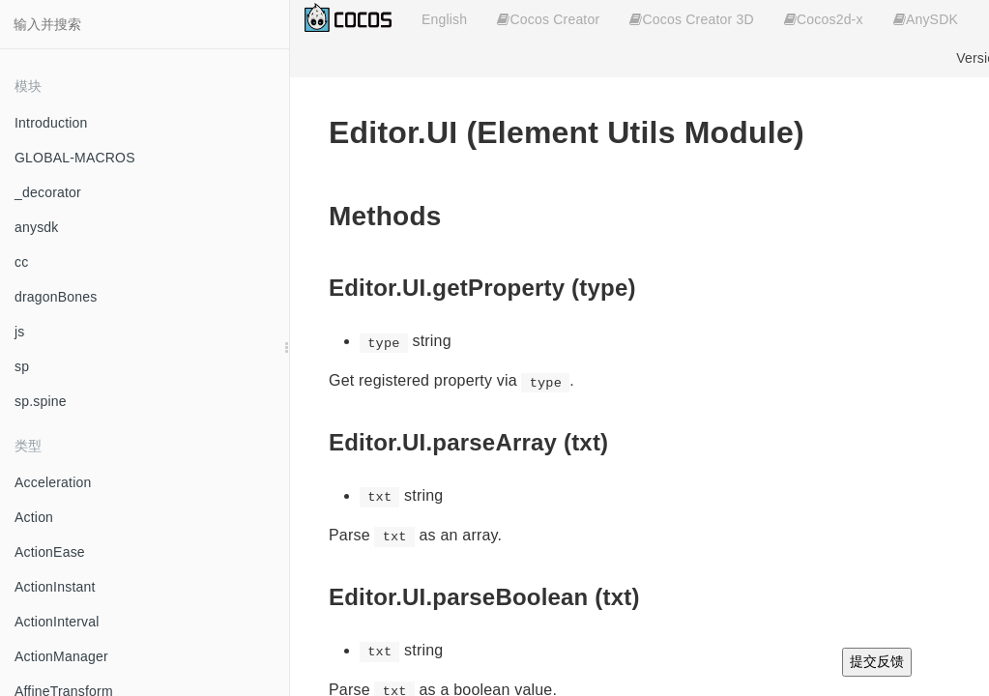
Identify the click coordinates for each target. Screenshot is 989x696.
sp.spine (41, 401)
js (20, 331)
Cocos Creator (548, 19)
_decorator (48, 192)
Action (34, 517)
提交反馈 (877, 661)
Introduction (51, 122)
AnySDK (925, 19)
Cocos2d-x (823, 19)
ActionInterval (57, 621)
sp (22, 366)
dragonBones (56, 296)
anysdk (37, 227)
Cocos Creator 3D (691, 19)
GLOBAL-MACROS (75, 157)
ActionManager (61, 656)
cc (21, 262)
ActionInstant (55, 586)
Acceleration (53, 482)
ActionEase (50, 552)
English (444, 19)
